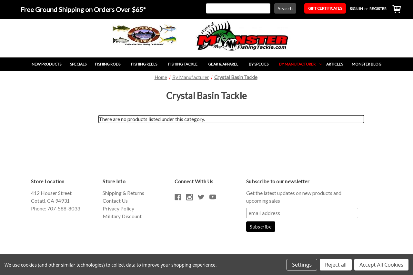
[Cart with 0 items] (395, 9)
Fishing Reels (147, 64)
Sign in (356, 8)
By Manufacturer (300, 64)
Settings (302, 264)
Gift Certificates (325, 8)
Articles (334, 64)
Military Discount (122, 216)
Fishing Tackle (186, 64)
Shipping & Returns (123, 193)
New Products (46, 64)
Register (378, 8)
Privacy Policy (118, 208)
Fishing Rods (111, 64)
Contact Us (115, 201)
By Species (262, 64)
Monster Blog (366, 64)
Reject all (336, 264)
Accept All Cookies (381, 264)
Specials (78, 64)
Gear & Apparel (226, 64)
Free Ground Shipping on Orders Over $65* (83, 9)
